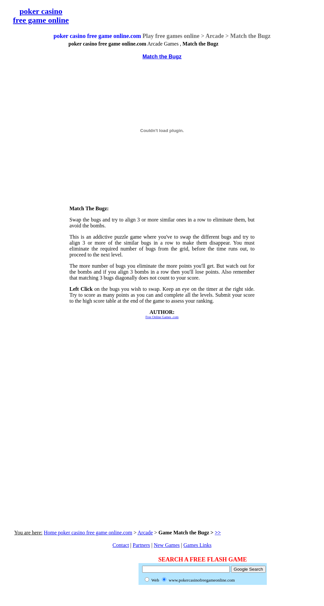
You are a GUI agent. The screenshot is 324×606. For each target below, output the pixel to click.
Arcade (145, 532)
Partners (141, 545)
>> (218, 532)
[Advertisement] (27, 140)
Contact (120, 545)
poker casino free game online (41, 15)
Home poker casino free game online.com (88, 532)
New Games (167, 545)
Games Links (197, 545)
